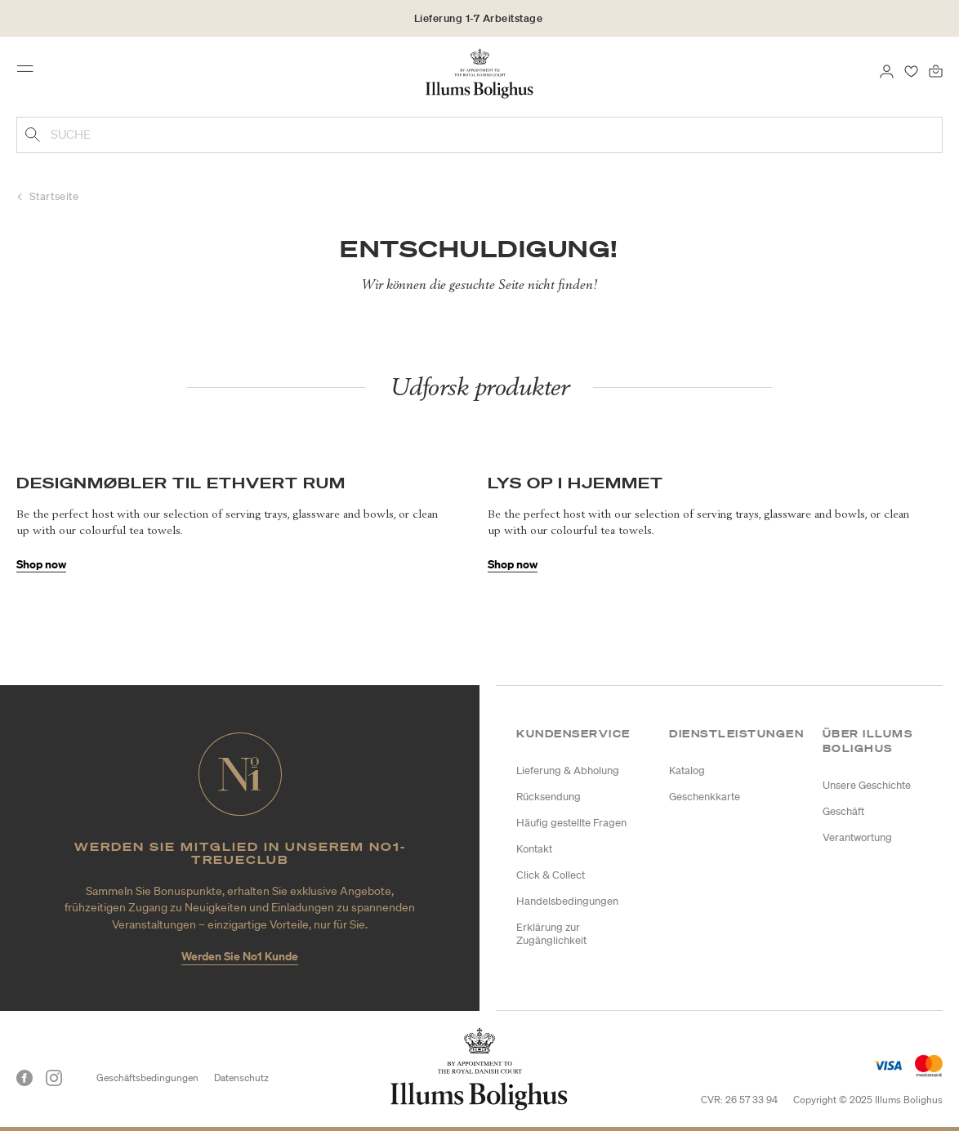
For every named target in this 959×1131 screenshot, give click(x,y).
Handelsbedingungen (567, 901)
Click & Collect (550, 875)
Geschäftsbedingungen (147, 1077)
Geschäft (843, 811)
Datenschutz (241, 1077)
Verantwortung (857, 837)
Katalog (687, 770)
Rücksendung (548, 797)
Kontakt (534, 849)
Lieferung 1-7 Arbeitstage (478, 18)
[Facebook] (24, 1078)
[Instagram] (54, 1078)
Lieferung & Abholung (567, 770)
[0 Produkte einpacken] (936, 70)
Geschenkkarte (704, 797)
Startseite (54, 196)
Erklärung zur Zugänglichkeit (551, 933)
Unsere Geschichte (867, 785)
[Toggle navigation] (30, 72)
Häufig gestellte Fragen (571, 823)
